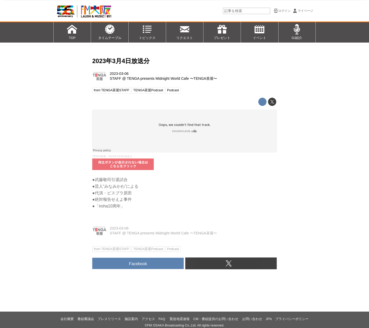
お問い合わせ (252, 319)
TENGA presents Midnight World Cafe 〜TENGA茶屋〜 (172, 78)
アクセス (148, 319)
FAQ (162, 319)
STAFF (115, 78)
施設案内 (131, 319)
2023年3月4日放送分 (121, 60)
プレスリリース (109, 319)
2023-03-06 (119, 74)
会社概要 (67, 319)
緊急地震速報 (180, 319)
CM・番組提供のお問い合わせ (215, 319)
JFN (269, 319)
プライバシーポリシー (292, 319)
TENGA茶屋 (99, 156)
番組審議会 (85, 319)
